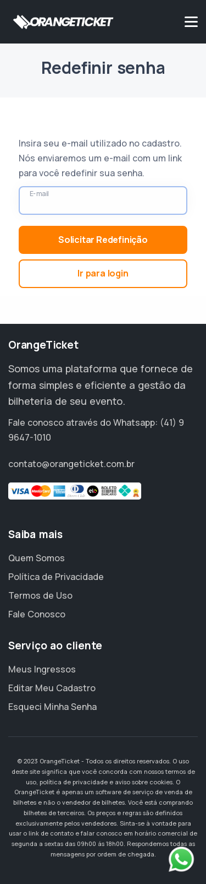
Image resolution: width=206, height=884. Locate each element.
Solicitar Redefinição (103, 240)
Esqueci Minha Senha (52, 707)
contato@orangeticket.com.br (71, 464)
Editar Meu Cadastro (52, 688)
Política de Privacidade (56, 577)
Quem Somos (36, 558)
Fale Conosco (36, 614)
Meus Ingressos (42, 669)
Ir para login (102, 273)
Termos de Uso (40, 595)
